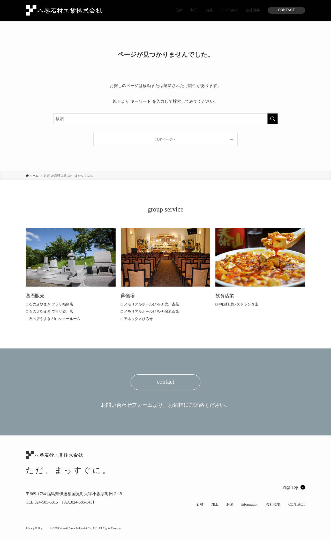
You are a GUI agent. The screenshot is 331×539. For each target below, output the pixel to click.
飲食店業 (225, 295)
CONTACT (286, 10)
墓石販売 (36, 295)
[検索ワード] (165, 118)
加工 (194, 10)
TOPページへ (165, 139)
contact (165, 383)
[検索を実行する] (272, 118)
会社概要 (252, 10)
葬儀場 (128, 295)
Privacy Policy (34, 532)
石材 (179, 10)
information (229, 10)
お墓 (209, 10)
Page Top (290, 484)
